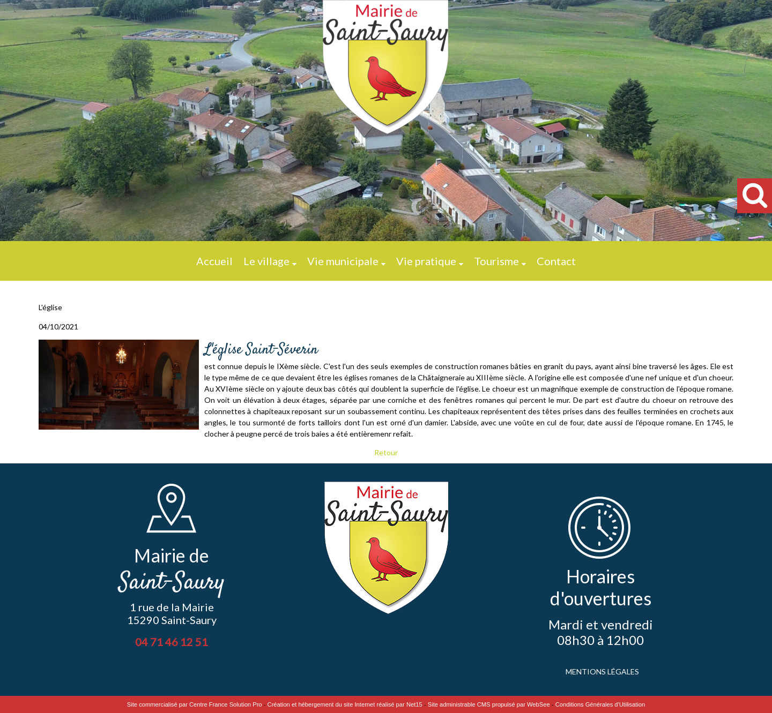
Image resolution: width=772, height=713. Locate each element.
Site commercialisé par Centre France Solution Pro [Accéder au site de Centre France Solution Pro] (194, 704)
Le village (266, 260)
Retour (386, 452)
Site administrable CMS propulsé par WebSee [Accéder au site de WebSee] (489, 704)
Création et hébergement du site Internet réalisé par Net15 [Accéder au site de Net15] (345, 704)
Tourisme (496, 260)
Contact (556, 260)
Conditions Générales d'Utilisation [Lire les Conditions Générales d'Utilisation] (600, 704)
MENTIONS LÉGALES (602, 671)
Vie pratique (426, 260)
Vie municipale (342, 260)
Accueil (214, 260)
